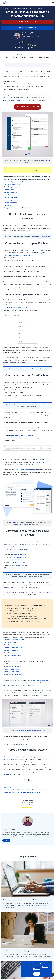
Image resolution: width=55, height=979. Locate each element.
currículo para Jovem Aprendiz (21, 282)
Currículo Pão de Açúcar (11, 192)
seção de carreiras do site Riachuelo (19, 255)
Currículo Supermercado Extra (13, 187)
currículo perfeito (44, 462)
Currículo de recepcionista (11, 650)
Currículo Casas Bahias (10, 197)
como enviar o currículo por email (41, 236)
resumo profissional (16, 557)
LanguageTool (8, 787)
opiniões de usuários (35, 169)
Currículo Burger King (10, 202)
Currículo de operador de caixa (13, 647)
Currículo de (11, 653)
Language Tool (42, 404)
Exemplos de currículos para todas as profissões (18, 208)
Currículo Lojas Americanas (12, 184)
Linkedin (6, 840)
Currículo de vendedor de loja (12, 655)
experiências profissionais (18, 560)
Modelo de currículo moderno (12, 664)
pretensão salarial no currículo (30, 683)
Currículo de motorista (10, 645)
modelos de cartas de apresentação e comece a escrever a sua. (30, 730)
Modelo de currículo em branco (13, 674)
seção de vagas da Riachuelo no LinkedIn (21, 435)
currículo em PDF (19, 582)
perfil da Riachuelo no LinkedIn (18, 307)
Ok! (37, 974)
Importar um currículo (27, 27)
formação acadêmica (19, 562)
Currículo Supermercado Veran (13, 200)
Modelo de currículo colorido (12, 666)
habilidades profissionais (19, 565)
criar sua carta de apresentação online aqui (33, 693)
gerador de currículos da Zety (28, 469)
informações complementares (17, 568)
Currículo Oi (7, 205)
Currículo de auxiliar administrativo (14, 640)
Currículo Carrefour (9, 189)
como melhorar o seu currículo (39, 680)
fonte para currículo (17, 552)
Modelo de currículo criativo (12, 669)
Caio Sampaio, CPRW (9, 830)
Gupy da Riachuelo (14, 390)
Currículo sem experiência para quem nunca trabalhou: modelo (23, 900)
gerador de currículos (18, 522)
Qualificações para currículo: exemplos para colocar (19, 951)
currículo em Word (8, 587)
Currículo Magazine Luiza (11, 195)
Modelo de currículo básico (12, 672)
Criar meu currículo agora (27, 21)
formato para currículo (15, 549)
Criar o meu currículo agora (27, 107)
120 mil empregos (45, 250)
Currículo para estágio (10, 642)
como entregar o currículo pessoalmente (38, 368)
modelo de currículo (16, 100)
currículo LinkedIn (20, 300)
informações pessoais (20, 555)
